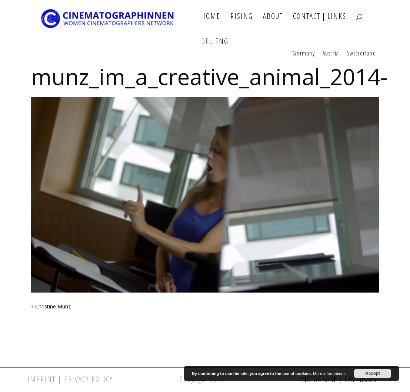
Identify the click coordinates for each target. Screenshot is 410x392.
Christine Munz (53, 306)
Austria (331, 53)
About (273, 16)
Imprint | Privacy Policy (70, 379)
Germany (304, 53)
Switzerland (361, 53)
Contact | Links (319, 16)
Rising (241, 16)
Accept (372, 373)
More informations (329, 373)
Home (210, 16)
